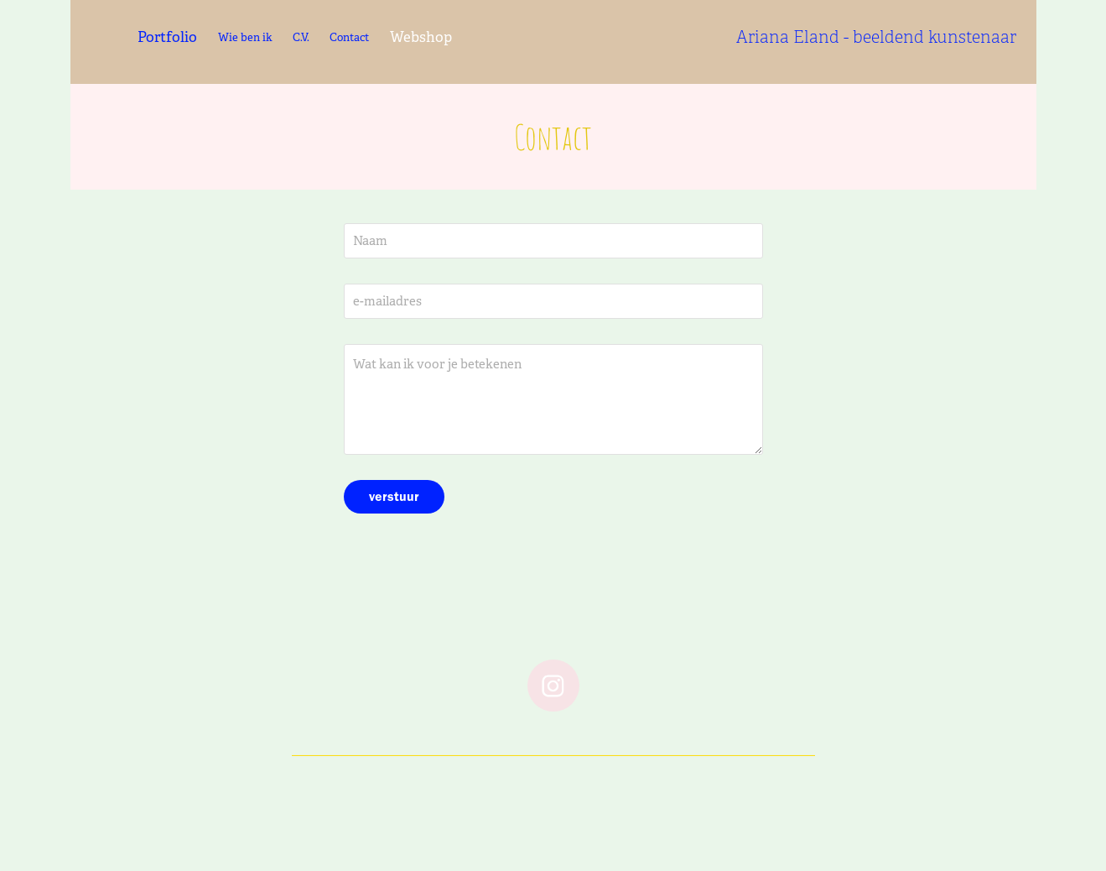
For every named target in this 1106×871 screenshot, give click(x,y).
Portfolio (167, 37)
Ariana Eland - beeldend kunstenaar (876, 37)
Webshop (421, 37)
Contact (349, 37)
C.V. (301, 37)
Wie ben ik (245, 37)
